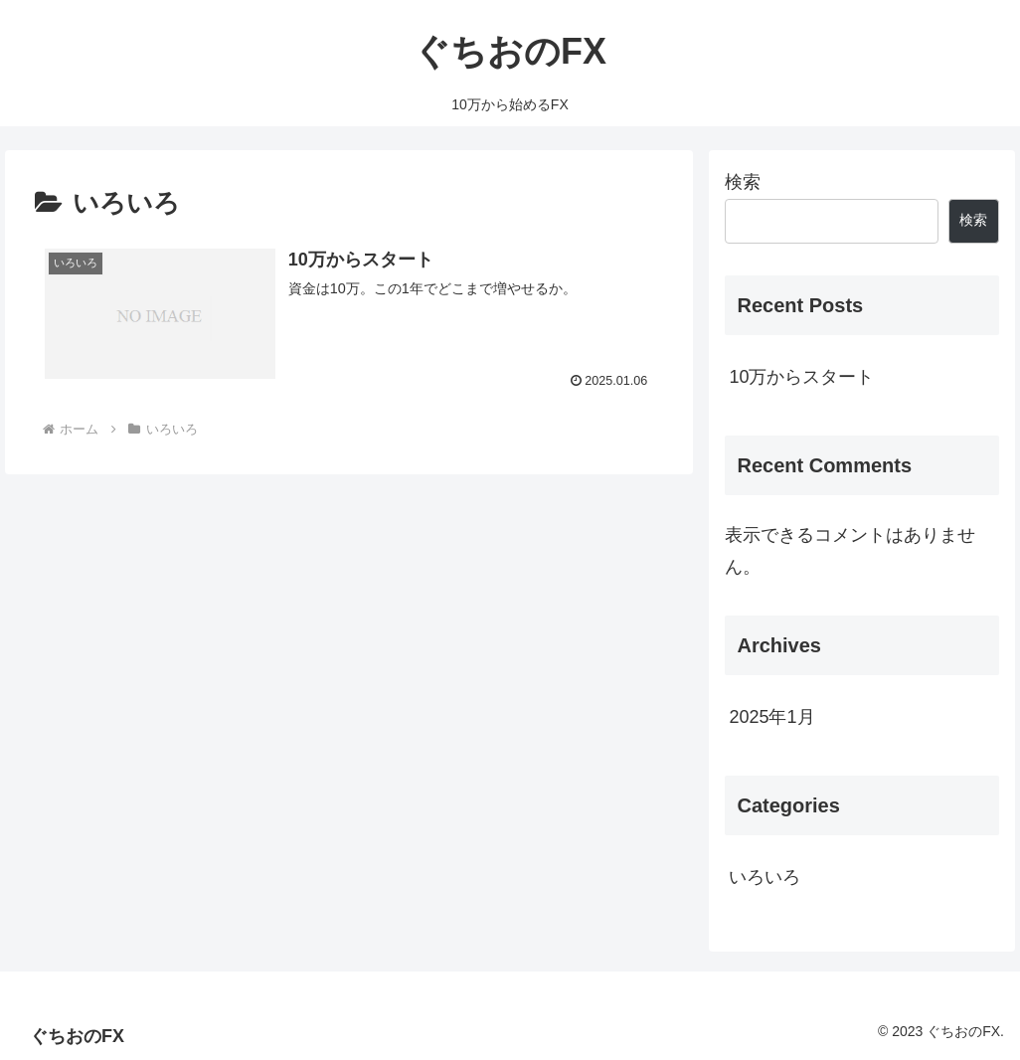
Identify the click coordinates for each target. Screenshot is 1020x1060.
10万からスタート (801, 377)
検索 (743, 182)
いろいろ (764, 877)
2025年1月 (771, 717)
